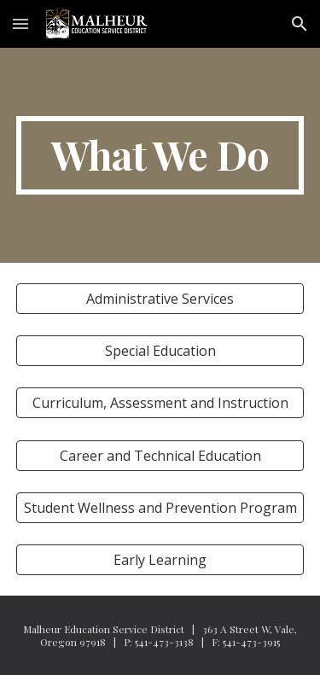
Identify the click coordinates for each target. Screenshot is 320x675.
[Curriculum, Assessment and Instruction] (160, 403)
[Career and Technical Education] (160, 456)
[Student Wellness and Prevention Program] (160, 508)
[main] (160, 155)
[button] (20, 23)
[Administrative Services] (160, 299)
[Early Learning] (160, 560)
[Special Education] (160, 351)
